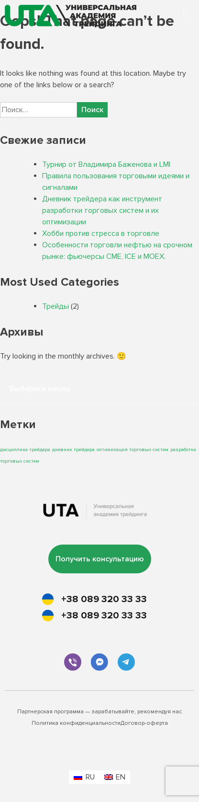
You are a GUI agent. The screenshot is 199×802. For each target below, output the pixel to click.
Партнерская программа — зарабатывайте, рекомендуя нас (99, 711)
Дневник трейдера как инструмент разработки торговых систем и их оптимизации (102, 210)
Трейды (55, 306)
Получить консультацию (99, 559)
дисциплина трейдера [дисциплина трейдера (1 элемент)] (25, 449)
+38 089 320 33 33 (104, 599)
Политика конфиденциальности (76, 723)
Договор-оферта (144, 723)
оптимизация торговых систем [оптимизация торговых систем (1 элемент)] (132, 449)
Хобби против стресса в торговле (100, 233)
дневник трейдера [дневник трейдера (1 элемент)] (73, 449)
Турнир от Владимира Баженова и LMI (106, 164)
